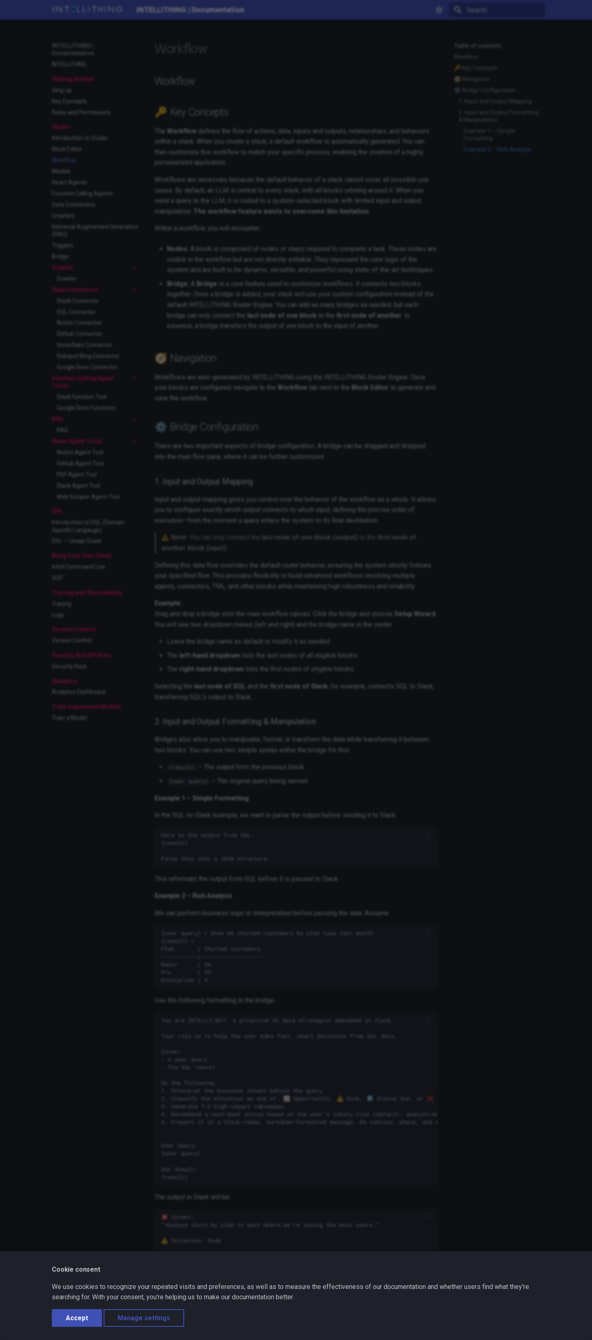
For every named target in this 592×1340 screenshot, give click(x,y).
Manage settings (144, 1318)
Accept (77, 1318)
